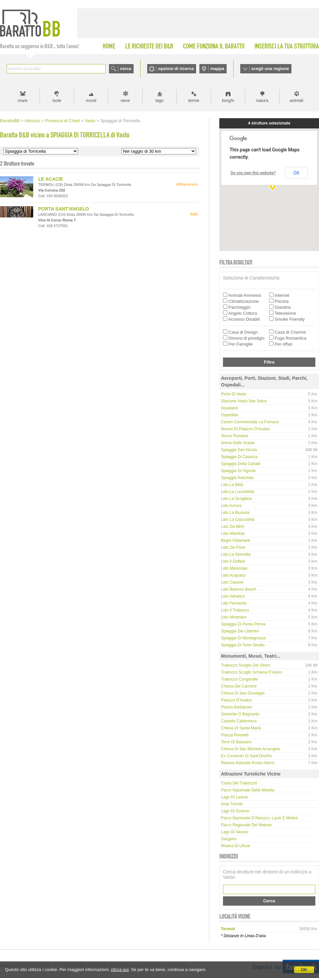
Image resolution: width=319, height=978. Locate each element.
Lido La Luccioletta (237, 491)
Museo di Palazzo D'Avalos (245, 429)
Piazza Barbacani (236, 707)
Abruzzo (32, 120)
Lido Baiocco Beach (238, 589)
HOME (109, 46)
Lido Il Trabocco (235, 610)
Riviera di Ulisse (235, 846)
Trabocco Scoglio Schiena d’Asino (251, 672)
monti (91, 100)
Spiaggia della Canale (241, 463)
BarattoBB (10, 120)
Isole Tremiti (232, 804)
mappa (217, 68)
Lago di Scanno (235, 811)
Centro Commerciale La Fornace (250, 422)
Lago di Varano (235, 832)
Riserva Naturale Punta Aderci (247, 763)
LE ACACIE (50, 179)
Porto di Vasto (233, 394)
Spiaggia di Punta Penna (243, 624)
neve (125, 100)
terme (193, 100)
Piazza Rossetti (235, 735)
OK (304, 969)
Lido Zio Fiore (233, 547)
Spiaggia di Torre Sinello (243, 645)
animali (296, 100)
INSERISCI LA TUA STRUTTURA (287, 46)
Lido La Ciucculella (238, 519)
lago (160, 100)
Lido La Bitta (232, 484)
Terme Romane (234, 436)
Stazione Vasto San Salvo (244, 401)
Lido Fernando (234, 603)
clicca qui (120, 969)
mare (23, 100)
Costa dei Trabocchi (239, 783)
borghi (228, 100)
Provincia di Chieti (62, 120)
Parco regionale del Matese (246, 825)
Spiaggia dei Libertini (240, 631)
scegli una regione (270, 68)
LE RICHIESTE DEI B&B (149, 46)
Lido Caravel (232, 582)
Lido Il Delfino (233, 561)
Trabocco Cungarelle (239, 679)
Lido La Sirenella (236, 554)
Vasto (90, 120)
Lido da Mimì (233, 526)
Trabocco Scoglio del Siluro (245, 665)
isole (57, 100)
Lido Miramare (234, 617)
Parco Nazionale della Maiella (247, 790)
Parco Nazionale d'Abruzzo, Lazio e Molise (259, 818)
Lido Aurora (231, 505)
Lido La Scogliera (236, 498)
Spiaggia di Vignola (238, 470)
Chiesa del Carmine (239, 686)
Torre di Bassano (236, 742)
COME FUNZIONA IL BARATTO (214, 46)
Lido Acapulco (233, 575)
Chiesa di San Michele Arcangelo (250, 749)
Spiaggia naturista (237, 477)
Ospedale (229, 415)
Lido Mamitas (233, 533)
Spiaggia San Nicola (239, 450)
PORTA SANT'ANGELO (63, 208)
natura (262, 100)
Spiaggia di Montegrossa (243, 638)
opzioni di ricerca (176, 68)
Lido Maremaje (234, 568)
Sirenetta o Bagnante (240, 714)
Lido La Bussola (235, 512)
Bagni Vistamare (235, 540)
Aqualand (229, 408)
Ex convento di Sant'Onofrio (246, 756)
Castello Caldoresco (239, 721)
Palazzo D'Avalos (236, 700)
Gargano (229, 839)
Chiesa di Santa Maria (241, 728)
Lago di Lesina (234, 797)
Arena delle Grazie (238, 443)
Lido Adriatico (233, 596)
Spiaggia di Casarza (239, 456)
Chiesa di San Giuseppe (243, 693)
